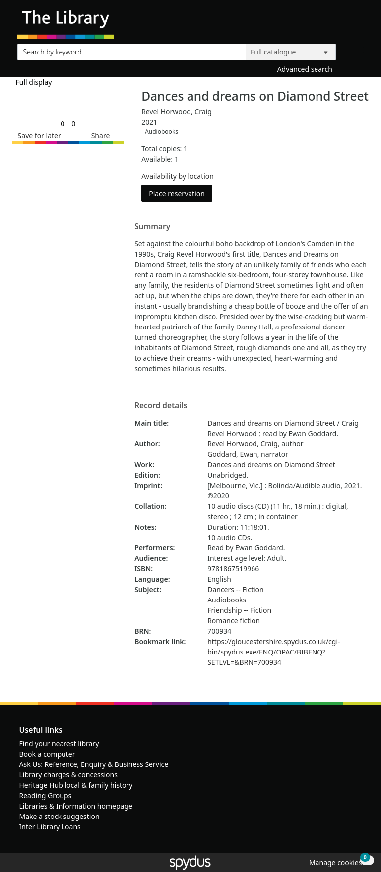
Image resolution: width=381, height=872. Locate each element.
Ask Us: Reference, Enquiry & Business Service (94, 764)
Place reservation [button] (180, 193)
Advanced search (304, 69)
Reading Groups (45, 795)
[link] (62, 123)
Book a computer (47, 754)
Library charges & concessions (68, 774)
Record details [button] (160, 405)
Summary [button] (152, 226)
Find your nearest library (59, 743)
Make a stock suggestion (59, 816)
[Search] (352, 50)
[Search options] (291, 52)
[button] (37, 135)
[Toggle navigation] (358, 23)
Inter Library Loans (50, 826)
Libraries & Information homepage (75, 806)
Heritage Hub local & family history (76, 785)
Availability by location (177, 176)
